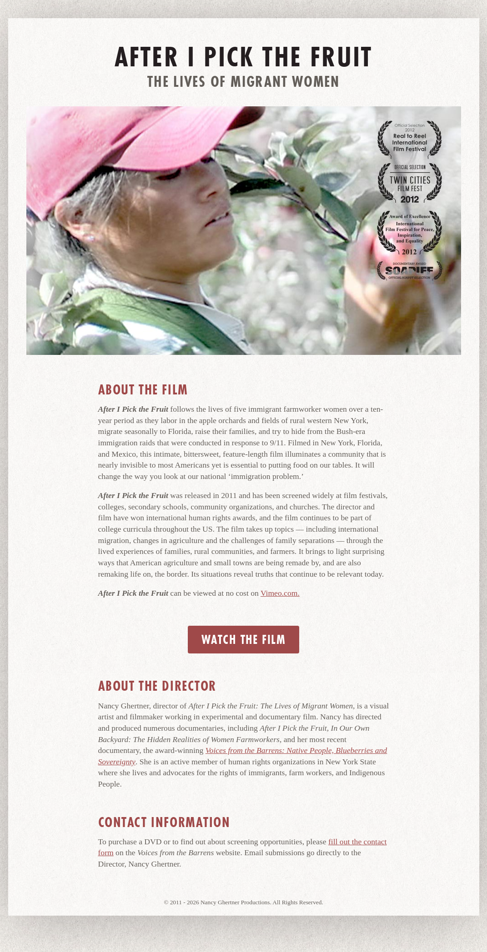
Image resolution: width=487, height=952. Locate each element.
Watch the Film (243, 639)
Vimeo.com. (280, 593)
